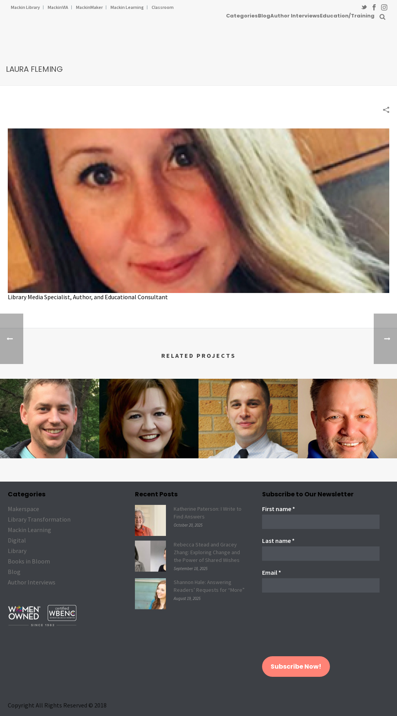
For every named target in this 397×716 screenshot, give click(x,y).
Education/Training (347, 15)
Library (17, 550)
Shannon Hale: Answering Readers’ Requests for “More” (209, 586)
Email (271, 572)
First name (278, 509)
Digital (17, 540)
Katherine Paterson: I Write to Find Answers (208, 512)
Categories (242, 15)
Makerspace (23, 508)
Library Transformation (39, 519)
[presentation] (294, 628)
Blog (264, 15)
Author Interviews (295, 15)
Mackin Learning (29, 529)
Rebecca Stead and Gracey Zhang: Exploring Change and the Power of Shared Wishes (207, 552)
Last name (278, 540)
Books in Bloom (29, 561)
